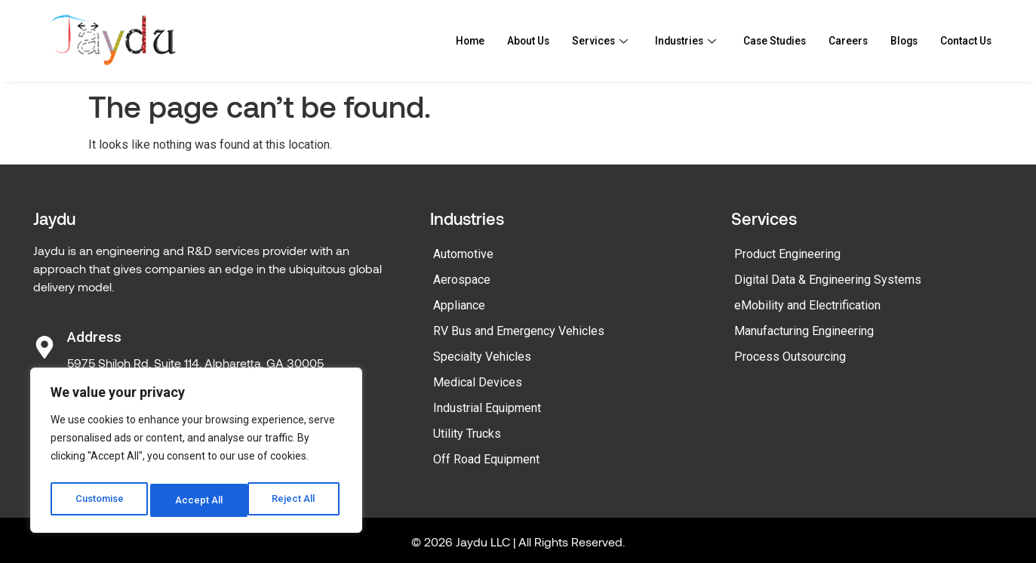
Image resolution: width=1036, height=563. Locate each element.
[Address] (44, 347)
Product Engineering (787, 254)
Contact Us (962, 41)
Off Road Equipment (486, 459)
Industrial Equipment (487, 408)
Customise (99, 500)
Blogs (895, 41)
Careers (835, 41)
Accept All (295, 500)
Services (571, 41)
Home (432, 41)
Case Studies (756, 41)
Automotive (463, 254)
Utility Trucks (467, 433)
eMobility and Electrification (807, 305)
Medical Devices (477, 382)
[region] (196, 453)
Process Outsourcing (790, 356)
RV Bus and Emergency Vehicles (518, 331)
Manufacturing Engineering (804, 331)
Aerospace (461, 279)
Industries (661, 41)
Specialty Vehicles (482, 356)
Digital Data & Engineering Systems (827, 279)
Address (94, 337)
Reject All (199, 500)
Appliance (459, 305)
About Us (495, 41)
